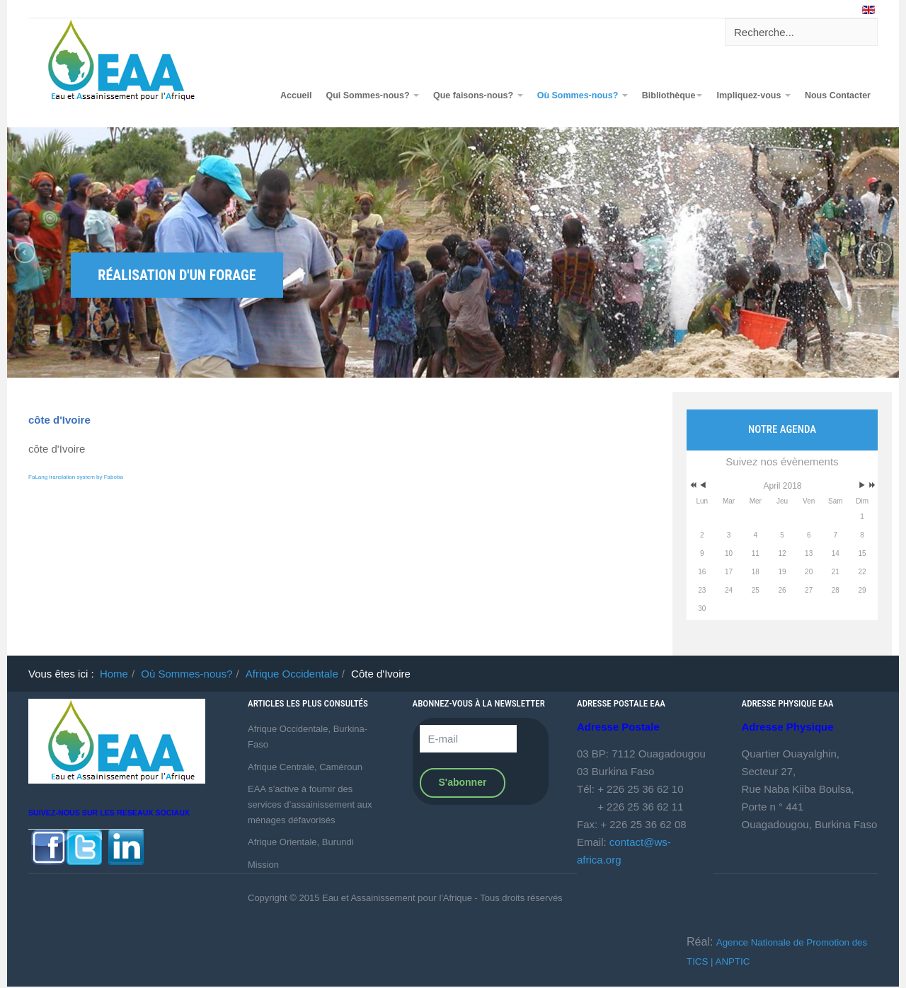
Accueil (295, 95)
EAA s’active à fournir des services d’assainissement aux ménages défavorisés (310, 804)
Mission (263, 864)
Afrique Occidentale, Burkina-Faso (307, 736)
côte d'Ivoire (59, 420)
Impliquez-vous (753, 95)
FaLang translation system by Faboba (75, 477)
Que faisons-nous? (478, 95)
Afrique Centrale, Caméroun (305, 767)
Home (114, 674)
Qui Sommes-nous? (372, 95)
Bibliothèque (672, 95)
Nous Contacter (838, 95)
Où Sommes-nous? (582, 95)
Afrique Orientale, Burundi (301, 842)
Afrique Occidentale (292, 674)
